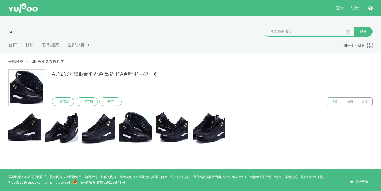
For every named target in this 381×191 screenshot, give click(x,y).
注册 (354, 7)
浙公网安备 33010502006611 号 (99, 182)
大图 (365, 101)
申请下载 (86, 101)
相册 (29, 44)
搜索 (363, 31)
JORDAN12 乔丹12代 (46, 61)
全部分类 (76, 44)
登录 (340, 7)
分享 (110, 101)
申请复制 (63, 101)
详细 (350, 101)
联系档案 (50, 44)
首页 (12, 44)
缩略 (335, 101)
